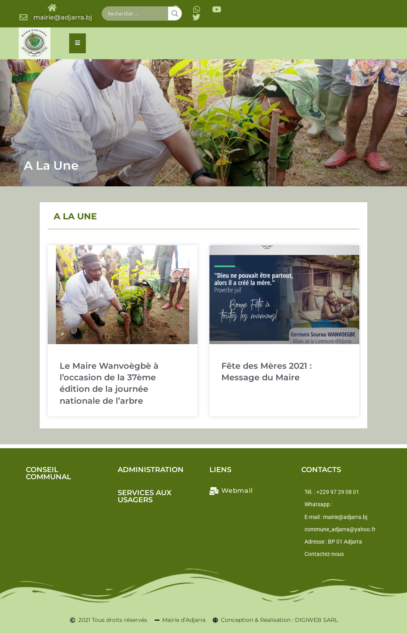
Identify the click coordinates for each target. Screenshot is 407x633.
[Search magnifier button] (175, 13)
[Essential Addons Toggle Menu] (77, 43)
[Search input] (137, 13)
